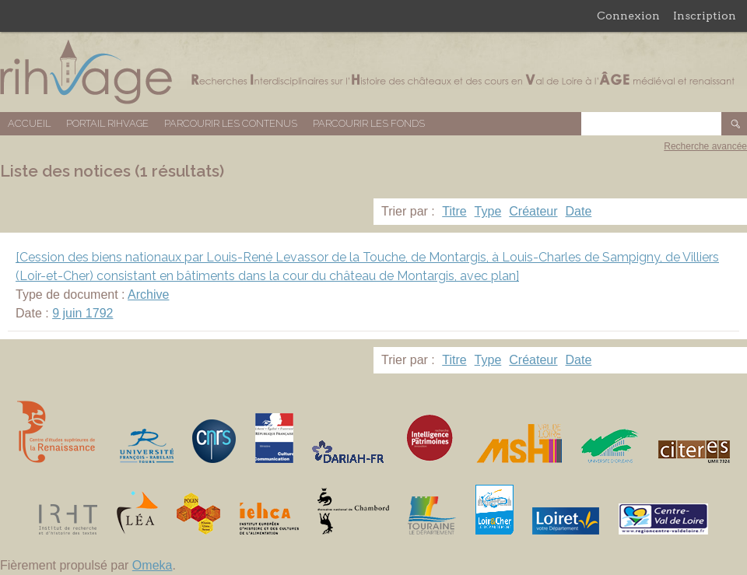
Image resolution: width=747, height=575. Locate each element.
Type (488, 211)
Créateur (533, 211)
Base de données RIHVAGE (373, 72)
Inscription (704, 15)
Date (579, 211)
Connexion (628, 15)
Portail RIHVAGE (107, 123)
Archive (148, 294)
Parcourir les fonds (369, 123)
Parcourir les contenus (230, 123)
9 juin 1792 (82, 313)
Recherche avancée (705, 146)
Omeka (152, 565)
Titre (454, 211)
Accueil (29, 123)
